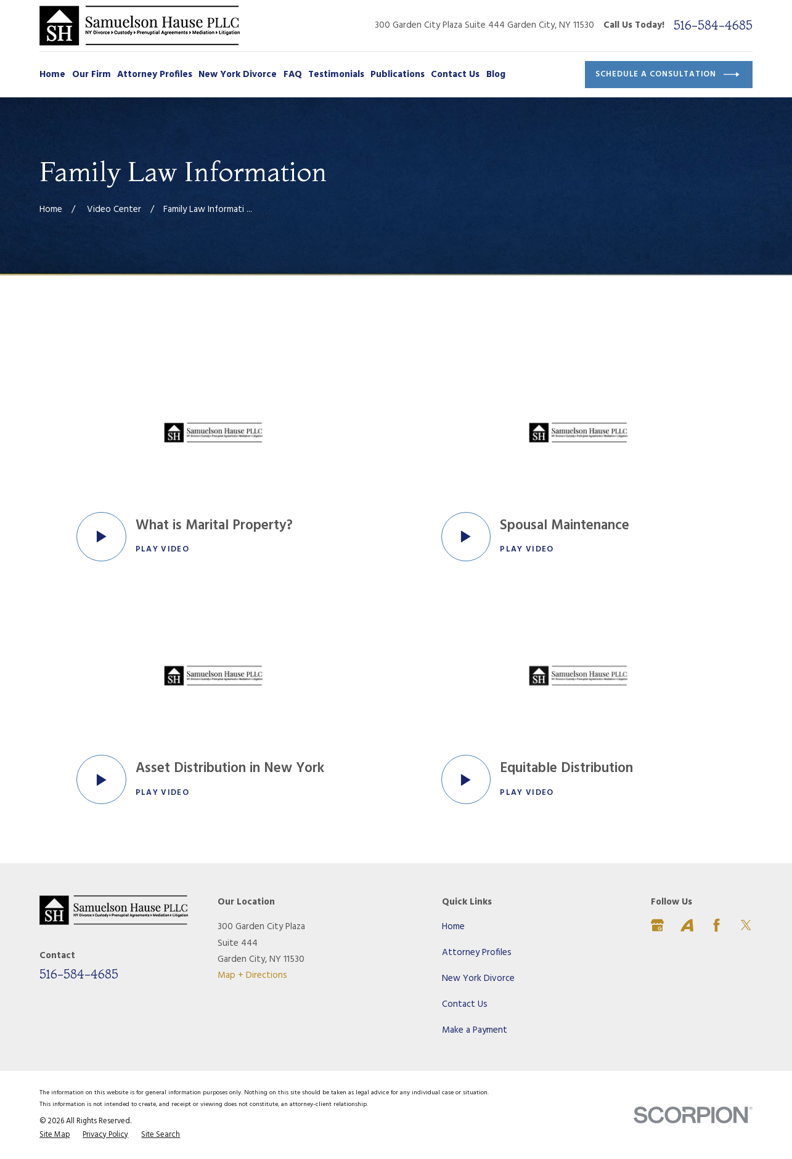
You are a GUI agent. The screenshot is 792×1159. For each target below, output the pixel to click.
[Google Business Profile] (657, 925)
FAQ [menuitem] (293, 74)
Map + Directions (252, 975)
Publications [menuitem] (397, 74)
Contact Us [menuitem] (455, 74)
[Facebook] (716, 925)
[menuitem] (54, 1135)
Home (453, 926)
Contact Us (465, 1004)
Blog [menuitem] (495, 74)
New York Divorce (478, 978)
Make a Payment (474, 1030)
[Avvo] (686, 925)
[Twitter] (746, 925)
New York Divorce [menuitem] (237, 74)
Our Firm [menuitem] (91, 74)
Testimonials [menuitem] (336, 74)
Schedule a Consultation (667, 75)
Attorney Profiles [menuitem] (154, 74)
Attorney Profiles (477, 952)
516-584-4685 (713, 25)
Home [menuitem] (52, 74)
